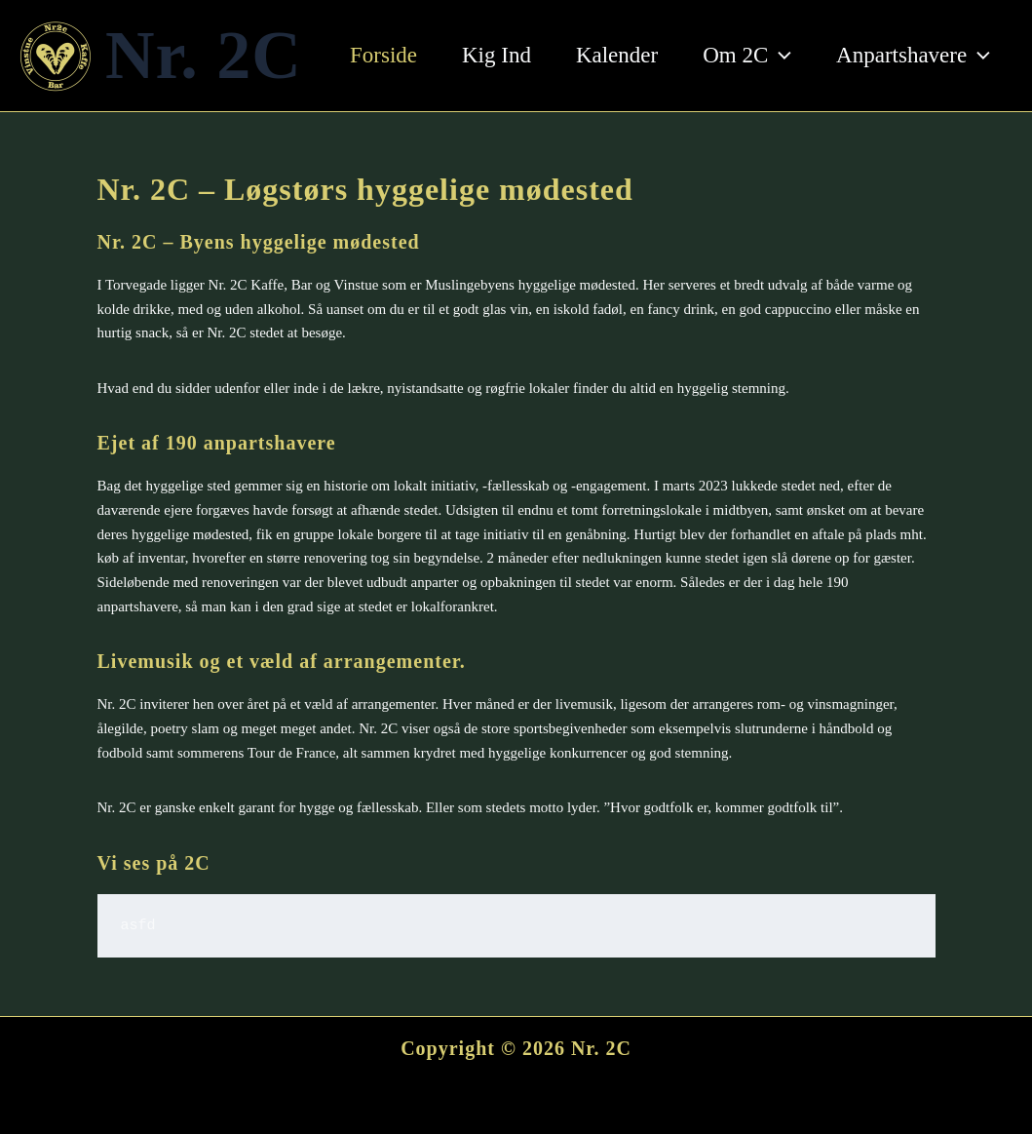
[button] (779, 55)
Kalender (617, 55)
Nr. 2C (203, 55)
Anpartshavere (913, 55)
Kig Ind (496, 55)
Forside (383, 55)
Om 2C (747, 55)
